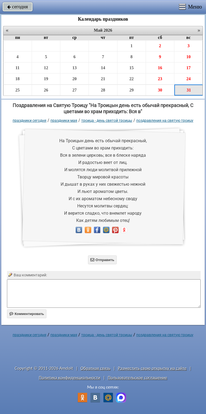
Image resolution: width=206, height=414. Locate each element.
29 (131, 90)
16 (160, 67)
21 (103, 78)
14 (103, 67)
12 (46, 67)
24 (188, 78)
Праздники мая (63, 120)
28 (103, 90)
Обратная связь (95, 368)
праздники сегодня (29, 120)
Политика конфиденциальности (69, 377)
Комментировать (26, 314)
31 (189, 90)
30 (160, 90)
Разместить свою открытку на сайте (152, 368)
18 (17, 78)
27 (74, 90)
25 (17, 90)
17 (188, 67)
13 (74, 67)
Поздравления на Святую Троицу (164, 120)
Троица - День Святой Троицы (106, 120)
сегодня (17, 6)
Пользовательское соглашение (137, 377)
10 (188, 56)
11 (18, 67)
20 (74, 78)
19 (46, 78)
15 (131, 67)
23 (160, 78)
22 (131, 78)
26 (46, 90)
